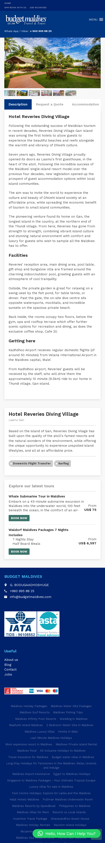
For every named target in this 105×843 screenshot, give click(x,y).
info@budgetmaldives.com (30, 597)
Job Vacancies (37, 7)
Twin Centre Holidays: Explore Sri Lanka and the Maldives (51, 793)
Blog (7, 665)
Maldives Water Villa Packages (71, 706)
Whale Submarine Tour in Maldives (37, 496)
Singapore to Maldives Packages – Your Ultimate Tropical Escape (51, 780)
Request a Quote (49, 104)
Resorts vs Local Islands (69, 812)
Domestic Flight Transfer (32, 463)
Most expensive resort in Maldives (28, 744)
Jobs (8, 674)
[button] (67, 833)
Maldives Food (26, 750)
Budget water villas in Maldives (73, 757)
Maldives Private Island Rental (76, 744)
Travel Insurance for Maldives (28, 757)
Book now (19, 518)
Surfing (63, 463)
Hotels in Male (68, 731)
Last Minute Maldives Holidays (51, 737)
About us (11, 660)
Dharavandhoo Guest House (70, 818)
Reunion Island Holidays (70, 825)
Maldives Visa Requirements (35, 837)
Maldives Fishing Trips (68, 712)
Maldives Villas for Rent (33, 812)
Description (18, 104)
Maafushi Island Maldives (26, 725)
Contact (10, 669)
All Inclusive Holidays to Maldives (63, 750)
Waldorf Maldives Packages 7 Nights (38, 530)
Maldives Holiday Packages (29, 706)
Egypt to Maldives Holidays (71, 774)
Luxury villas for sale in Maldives (51, 786)
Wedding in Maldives (74, 718)
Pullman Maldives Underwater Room (68, 799)
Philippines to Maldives (75, 806)
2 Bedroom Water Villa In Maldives (69, 725)
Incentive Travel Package (30, 818)
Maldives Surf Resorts (35, 712)
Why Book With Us (15, 7)
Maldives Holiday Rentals (33, 825)
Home (7, 3)
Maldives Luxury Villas (40, 731)
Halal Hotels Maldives (24, 799)
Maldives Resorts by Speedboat (34, 806)
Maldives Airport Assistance (31, 774)
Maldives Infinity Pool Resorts (35, 718)
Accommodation (85, 104)
